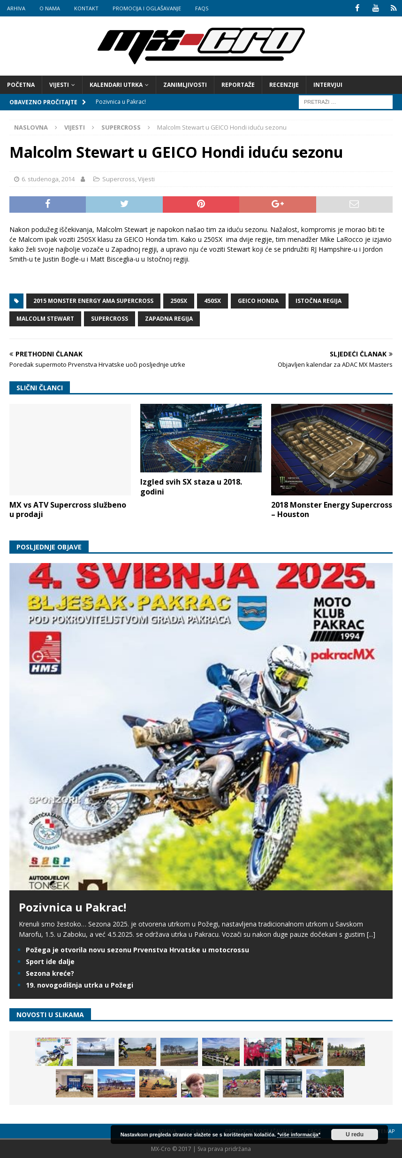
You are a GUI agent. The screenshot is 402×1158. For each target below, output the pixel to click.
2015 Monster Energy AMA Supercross (93, 301)
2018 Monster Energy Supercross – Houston (331, 509)
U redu (355, 1134)
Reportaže (238, 85)
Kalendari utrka (116, 85)
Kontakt (86, 8)
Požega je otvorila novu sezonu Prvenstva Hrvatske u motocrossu (137, 949)
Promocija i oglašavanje (147, 8)
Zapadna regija (169, 319)
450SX (212, 301)
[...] (371, 934)
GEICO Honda (258, 301)
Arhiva (16, 8)
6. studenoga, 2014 (48, 179)
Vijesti (59, 85)
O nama (49, 8)
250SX (178, 301)
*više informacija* (298, 1134)
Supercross (118, 179)
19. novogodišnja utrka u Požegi (79, 984)
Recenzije (284, 85)
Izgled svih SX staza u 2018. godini (191, 487)
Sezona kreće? (50, 973)
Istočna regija (318, 301)
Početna (21, 85)
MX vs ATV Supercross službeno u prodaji (67, 509)
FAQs (201, 8)
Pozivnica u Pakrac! (72, 906)
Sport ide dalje (50, 961)
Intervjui (327, 85)
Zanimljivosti (185, 85)
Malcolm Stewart (45, 319)
